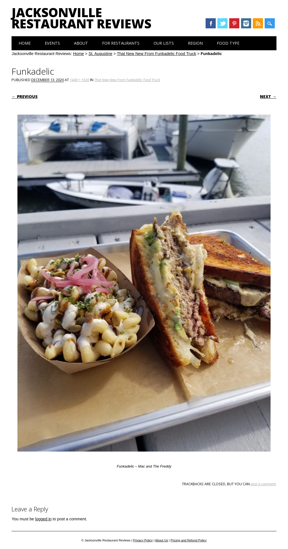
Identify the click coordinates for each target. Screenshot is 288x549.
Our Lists (164, 43)
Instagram (246, 23)
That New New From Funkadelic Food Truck (156, 53)
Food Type (228, 43)
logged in (43, 519)
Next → (268, 96)
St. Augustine (100, 53)
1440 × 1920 (79, 79)
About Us (161, 540)
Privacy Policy (143, 540)
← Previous (24, 96)
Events (52, 43)
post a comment (263, 483)
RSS (258, 23)
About (81, 43)
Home (25, 43)
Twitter (222, 23)
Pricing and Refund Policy (189, 540)
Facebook (211, 23)
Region (195, 43)
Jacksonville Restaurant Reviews (81, 18)
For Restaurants (121, 43)
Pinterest (234, 23)
